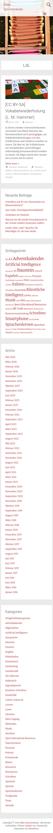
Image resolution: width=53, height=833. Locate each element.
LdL (31, 170)
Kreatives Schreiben (16, 690)
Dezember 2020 (13, 486)
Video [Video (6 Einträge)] (44, 329)
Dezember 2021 (13, 453)
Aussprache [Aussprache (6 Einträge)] (9, 271)
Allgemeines (12, 627)
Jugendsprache (13, 685)
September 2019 (13, 510)
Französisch (11, 661)
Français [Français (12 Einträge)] (36, 276)
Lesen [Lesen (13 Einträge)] (27, 295)
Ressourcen (11, 771)
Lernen (9, 704)
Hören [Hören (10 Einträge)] (27, 280)
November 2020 (13, 491)
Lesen (8, 709)
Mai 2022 (10, 443)
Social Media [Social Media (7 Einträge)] (34, 319)
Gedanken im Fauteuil (17, 214)
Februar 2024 (12, 414)
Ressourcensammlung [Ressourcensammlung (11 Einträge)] (17, 313)
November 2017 (13, 539)
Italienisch (23, 167)
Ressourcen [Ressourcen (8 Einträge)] (38, 309)
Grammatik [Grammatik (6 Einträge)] (19, 280)
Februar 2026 (12, 366)
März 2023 (11, 429)
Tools (8, 800)
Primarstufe (11, 757)
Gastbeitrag (11, 666)
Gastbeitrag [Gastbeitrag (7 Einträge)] (9, 280)
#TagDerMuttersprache (17, 618)
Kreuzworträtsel (20, 170)
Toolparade (11, 795)
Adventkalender (13, 623)
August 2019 (11, 515)
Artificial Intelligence (16, 632)
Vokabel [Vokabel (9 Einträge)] (9, 332)
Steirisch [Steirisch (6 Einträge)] (8, 329)
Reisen (8, 762)
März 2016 (10, 587)
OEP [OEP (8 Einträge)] (18, 300)
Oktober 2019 (12, 505)
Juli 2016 (9, 577)
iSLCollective (12, 675)
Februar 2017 (12, 568)
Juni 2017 (10, 563)
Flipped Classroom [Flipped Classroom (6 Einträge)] (25, 276)
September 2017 (13, 549)
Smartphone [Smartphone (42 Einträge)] (17, 318)
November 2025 (13, 381)
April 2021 (10, 472)
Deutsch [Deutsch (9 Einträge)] (38, 271)
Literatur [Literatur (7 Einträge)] (34, 296)
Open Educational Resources (20, 738)
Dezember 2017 (13, 534)
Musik (8, 728)
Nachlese (10, 733)
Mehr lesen (12, 163)
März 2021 (10, 477)
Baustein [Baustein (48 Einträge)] (25, 270)
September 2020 (14, 496)
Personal (10, 747)
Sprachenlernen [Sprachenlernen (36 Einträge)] (19, 324)
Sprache (9, 786)
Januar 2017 (11, 573)
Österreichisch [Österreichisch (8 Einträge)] (26, 332)
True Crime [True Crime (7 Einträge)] (36, 329)
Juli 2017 (9, 558)
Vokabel (9, 177)
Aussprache (11, 637)
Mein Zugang (12, 719)
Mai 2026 (10, 357)
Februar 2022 (12, 448)
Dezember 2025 (13, 376)
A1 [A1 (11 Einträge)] (6, 259)
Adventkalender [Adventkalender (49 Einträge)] (28, 258)
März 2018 (10, 520)
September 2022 (14, 433)
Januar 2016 (11, 592)
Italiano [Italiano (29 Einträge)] (18, 284)
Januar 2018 (11, 529)
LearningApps (34, 134)
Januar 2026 (11, 371)
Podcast (9, 752)
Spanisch (10, 781)
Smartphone (36, 174)
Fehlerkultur (12, 656)
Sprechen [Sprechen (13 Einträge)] (39, 324)
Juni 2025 (10, 395)
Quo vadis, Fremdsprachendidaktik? (24, 210)
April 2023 (10, 424)
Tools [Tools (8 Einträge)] (14, 329)
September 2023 (14, 419)
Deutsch (9, 647)
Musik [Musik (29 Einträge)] (10, 300)
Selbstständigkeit (21, 174)
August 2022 (12, 438)
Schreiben (10, 776)
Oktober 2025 (12, 385)
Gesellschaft (11, 671)
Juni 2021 (10, 467)
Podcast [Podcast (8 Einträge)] (8, 309)
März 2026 (11, 361)
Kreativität (11, 695)
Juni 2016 (10, 582)
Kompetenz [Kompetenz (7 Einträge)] (29, 285)
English (9, 651)
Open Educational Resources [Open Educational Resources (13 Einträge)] (30, 304)
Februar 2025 (12, 400)
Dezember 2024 (13, 409)
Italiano (8, 170)
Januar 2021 (11, 481)
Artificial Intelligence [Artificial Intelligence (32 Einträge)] (23, 264)
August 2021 (11, 462)
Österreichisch (13, 743)
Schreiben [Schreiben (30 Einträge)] (37, 313)
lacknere (29, 122)
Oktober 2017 (12, 544)
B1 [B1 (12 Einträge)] (15, 270)
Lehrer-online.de (14, 699)
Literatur (10, 714)
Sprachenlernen (13, 791)
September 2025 (14, 390)
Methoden (10, 723)
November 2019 (13, 501)
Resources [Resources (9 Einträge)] (28, 308)
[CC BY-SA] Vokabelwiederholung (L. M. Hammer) (25, 111)
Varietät (9, 805)
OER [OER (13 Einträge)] (22, 300)
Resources (10, 767)
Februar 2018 (12, 525)
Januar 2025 (11, 405)
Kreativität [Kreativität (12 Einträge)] (20, 290)
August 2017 (11, 553)
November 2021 (13, 457)
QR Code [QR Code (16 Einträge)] (18, 308)
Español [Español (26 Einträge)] (11, 276)
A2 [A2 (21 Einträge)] (10, 259)
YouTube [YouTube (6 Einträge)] (16, 333)
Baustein (13, 167)
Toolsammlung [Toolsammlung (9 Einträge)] (24, 329)
